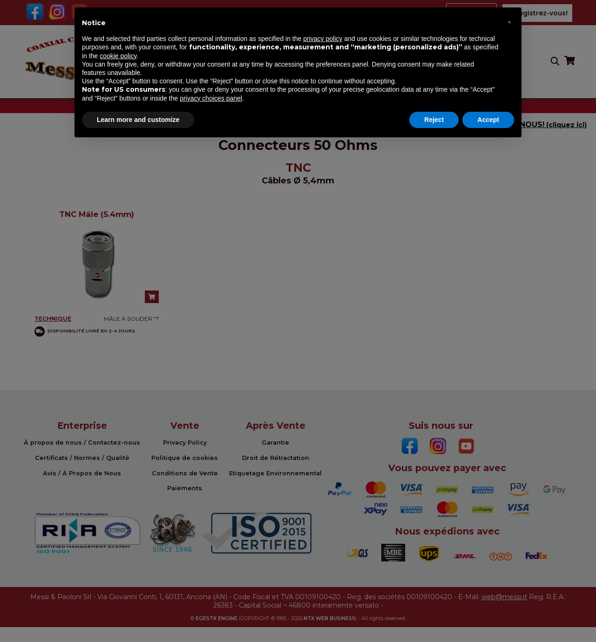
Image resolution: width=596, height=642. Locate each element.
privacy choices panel (211, 98)
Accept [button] (488, 119)
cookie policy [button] (118, 56)
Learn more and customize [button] (138, 119)
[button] (509, 22)
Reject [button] (434, 119)
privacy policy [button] (322, 38)
